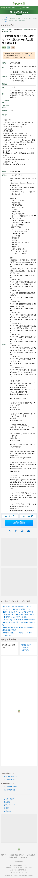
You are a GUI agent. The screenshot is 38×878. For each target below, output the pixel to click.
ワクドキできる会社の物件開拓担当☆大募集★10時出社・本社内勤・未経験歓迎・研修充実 (18, 622)
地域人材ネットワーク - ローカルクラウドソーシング (19, 867)
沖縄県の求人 (26, 645)
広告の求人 (25, 647)
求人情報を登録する (10, 790)
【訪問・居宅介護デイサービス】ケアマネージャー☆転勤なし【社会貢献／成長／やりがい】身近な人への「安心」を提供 (18, 614)
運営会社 (7, 808)
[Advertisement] (19, 552)
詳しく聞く (28, 55)
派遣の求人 (25, 650)
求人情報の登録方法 (10, 787)
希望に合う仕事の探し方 (12, 776)
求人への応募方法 (9, 779)
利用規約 (7, 802)
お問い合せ (7, 811)
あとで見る (10, 516)
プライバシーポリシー (11, 805)
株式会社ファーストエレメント (19, 872)
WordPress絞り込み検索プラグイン (19, 865)
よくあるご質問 (9, 799)
